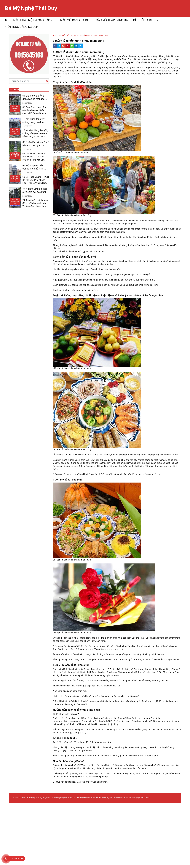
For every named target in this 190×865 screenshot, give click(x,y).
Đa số (56, 221)
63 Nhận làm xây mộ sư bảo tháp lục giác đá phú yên (36, 144)
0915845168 (145, 798)
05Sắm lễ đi (59, 56)
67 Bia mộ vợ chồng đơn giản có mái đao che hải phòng (34, 97)
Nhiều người (59, 261)
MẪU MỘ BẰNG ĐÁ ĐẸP (75, 20)
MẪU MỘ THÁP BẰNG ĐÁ (112, 20)
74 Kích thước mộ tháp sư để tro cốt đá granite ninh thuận (35, 191)
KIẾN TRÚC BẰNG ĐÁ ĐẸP (22, 26)
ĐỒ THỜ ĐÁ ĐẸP (144, 20)
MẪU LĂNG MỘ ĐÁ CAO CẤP (32, 20)
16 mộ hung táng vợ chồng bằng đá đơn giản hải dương (33, 121)
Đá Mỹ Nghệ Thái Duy (31, 8)
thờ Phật (57, 77)
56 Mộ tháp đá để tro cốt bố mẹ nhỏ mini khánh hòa (34, 167)
